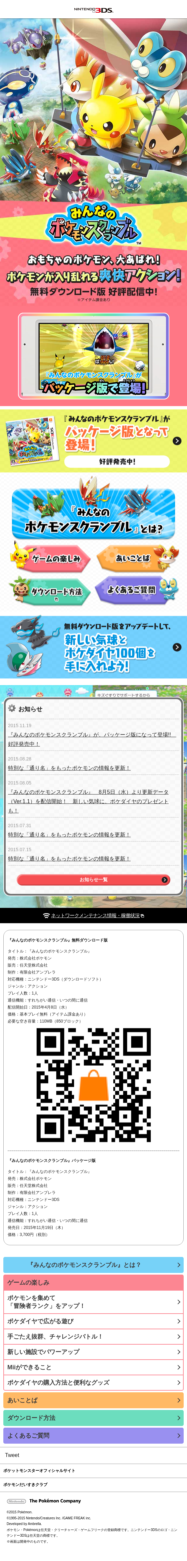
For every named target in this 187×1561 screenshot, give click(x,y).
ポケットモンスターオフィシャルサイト (39, 1470)
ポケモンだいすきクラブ (25, 1484)
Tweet (12, 1455)
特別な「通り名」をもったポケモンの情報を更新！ (69, 768)
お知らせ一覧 (94, 879)
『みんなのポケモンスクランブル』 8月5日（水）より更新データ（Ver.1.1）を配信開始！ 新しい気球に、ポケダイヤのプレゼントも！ (88, 801)
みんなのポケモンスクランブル (18, 9)
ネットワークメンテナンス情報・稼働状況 (95, 915)
